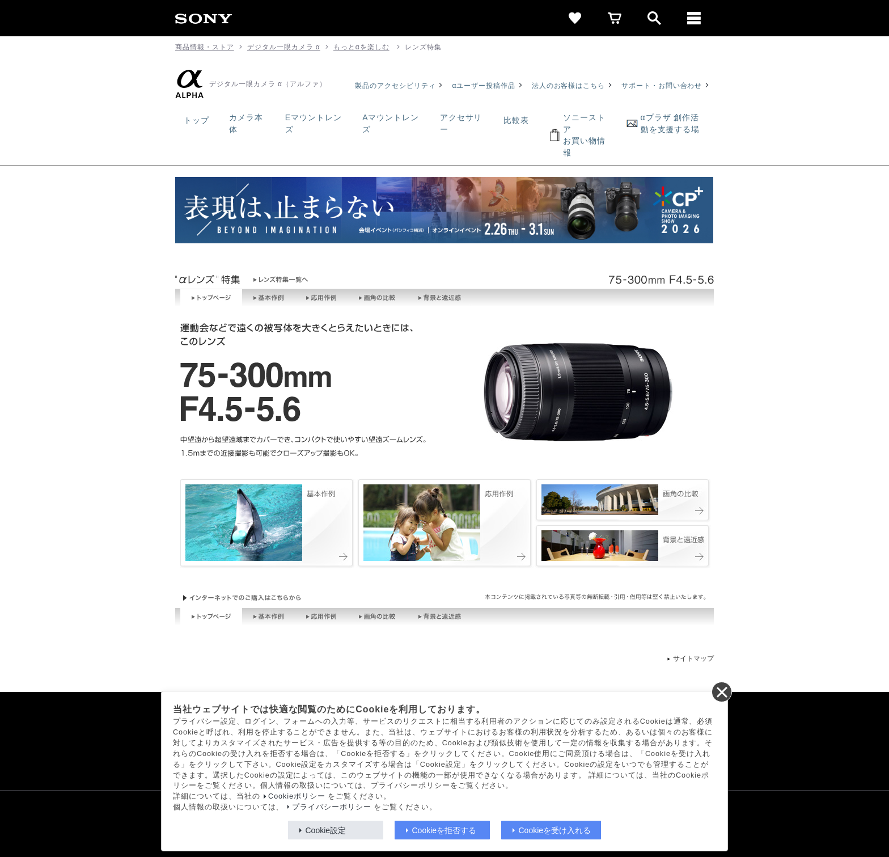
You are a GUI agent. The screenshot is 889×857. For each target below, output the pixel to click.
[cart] (614, 18)
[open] (654, 18)
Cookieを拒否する (444, 830)
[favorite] (575, 18)
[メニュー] (694, 18)
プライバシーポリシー (331, 807)
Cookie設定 (326, 830)
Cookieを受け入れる (555, 830)
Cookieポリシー (296, 796)
